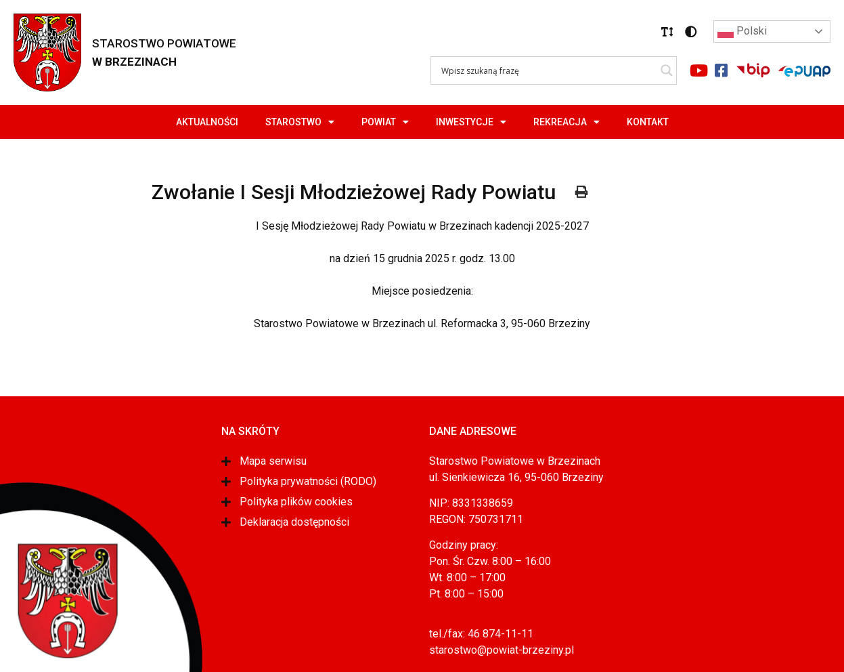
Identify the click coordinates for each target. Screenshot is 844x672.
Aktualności (207, 122)
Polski (742, 32)
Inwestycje (471, 121)
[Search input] (547, 70)
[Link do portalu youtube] (698, 70)
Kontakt (648, 122)
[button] (667, 32)
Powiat (385, 121)
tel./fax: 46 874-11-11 (481, 633)
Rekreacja (566, 121)
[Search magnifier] (666, 70)
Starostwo (299, 121)
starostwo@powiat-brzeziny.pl (501, 650)
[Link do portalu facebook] (720, 70)
